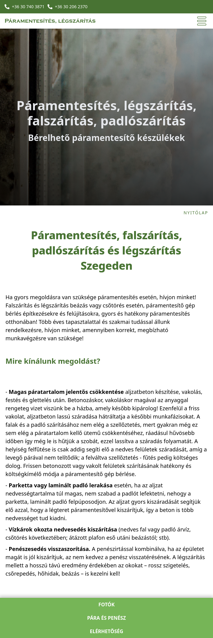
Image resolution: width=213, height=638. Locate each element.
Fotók (106, 604)
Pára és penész (106, 618)
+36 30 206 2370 (71, 6)
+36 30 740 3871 (28, 6)
